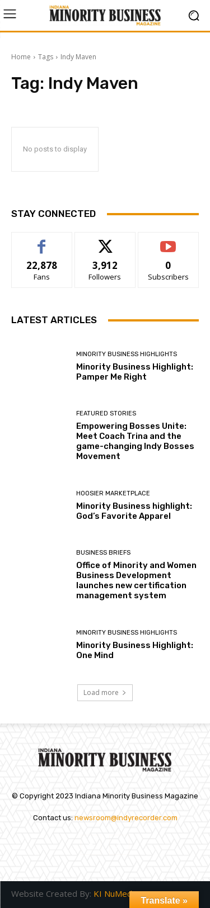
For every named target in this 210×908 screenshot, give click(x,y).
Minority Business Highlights (126, 354)
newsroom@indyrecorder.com (126, 818)
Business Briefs (103, 553)
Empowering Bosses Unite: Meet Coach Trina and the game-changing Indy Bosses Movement (135, 441)
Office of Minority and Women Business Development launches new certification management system (136, 580)
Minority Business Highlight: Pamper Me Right (134, 372)
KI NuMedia (116, 893)
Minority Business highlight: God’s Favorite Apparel (134, 511)
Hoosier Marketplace (113, 493)
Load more (105, 692)
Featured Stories (106, 413)
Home (21, 57)
